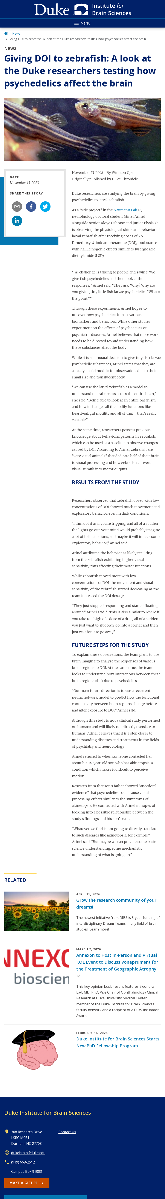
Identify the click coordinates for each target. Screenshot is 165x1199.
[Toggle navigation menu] (82, 23)
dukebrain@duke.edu (28, 1152)
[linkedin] (17, 220)
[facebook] (31, 206)
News (16, 33)
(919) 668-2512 (23, 1162)
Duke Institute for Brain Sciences (47, 1112)
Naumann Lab (125, 210)
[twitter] (45, 206)
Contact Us (67, 1132)
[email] (17, 206)
